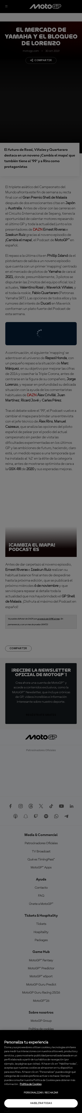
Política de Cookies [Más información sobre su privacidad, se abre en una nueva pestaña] (30, 1084)
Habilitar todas (41, 1103)
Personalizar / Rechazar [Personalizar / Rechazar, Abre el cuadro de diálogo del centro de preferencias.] (41, 1093)
